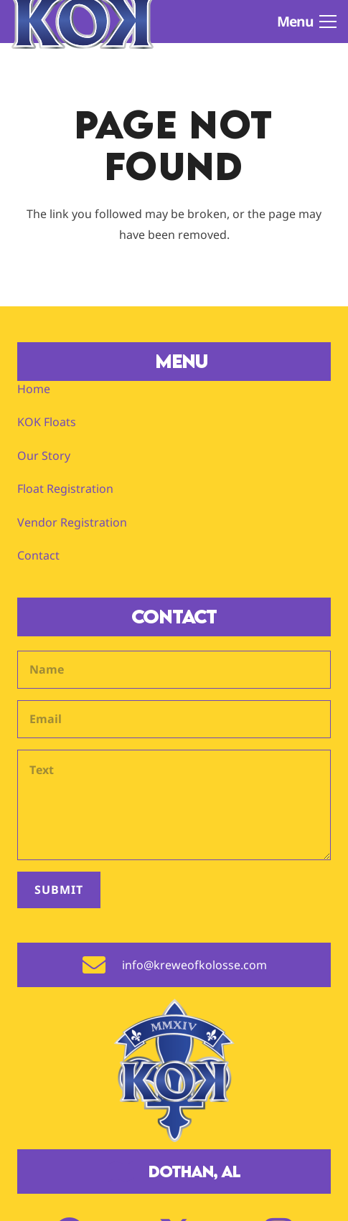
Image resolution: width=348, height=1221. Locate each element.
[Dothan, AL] (128, 1171)
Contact (38, 555)
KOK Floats (46, 422)
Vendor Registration (72, 522)
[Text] (174, 805)
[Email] (174, 719)
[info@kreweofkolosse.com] (101, 964)
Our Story (43, 455)
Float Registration (65, 488)
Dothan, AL (194, 1171)
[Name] (174, 670)
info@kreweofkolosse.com (194, 965)
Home (33, 389)
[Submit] (58, 890)
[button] (307, 21)
